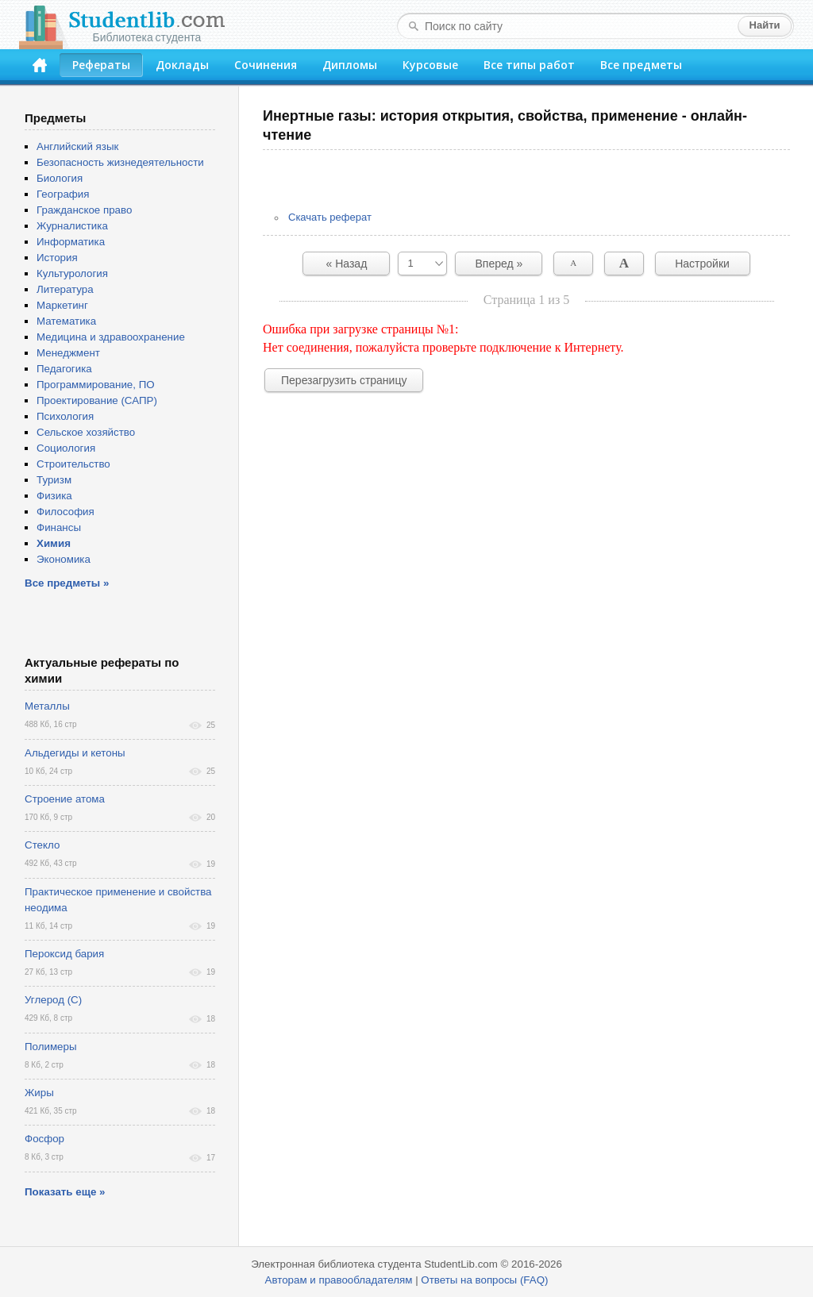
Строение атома (65, 799)
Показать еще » (65, 1192)
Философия (65, 512)
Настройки (702, 263)
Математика (66, 321)
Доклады (182, 64)
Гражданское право (84, 210)
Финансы (59, 527)
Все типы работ (529, 64)
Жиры (39, 1093)
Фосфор (44, 1139)
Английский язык (77, 146)
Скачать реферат (330, 217)
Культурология (72, 273)
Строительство (73, 464)
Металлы (47, 706)
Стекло (42, 845)
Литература (65, 289)
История (57, 258)
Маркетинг (62, 305)
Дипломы (349, 64)
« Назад (347, 263)
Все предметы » (67, 583)
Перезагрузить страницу (343, 380)
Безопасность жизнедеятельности (120, 162)
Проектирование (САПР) (97, 400)
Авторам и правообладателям (339, 1280)
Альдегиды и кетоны (75, 753)
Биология (60, 178)
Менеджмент (68, 353)
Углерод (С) (53, 1000)
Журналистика (72, 226)
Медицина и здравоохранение (111, 337)
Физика (54, 496)
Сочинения (265, 64)
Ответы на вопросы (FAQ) (484, 1280)
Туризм (54, 480)
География (63, 194)
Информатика (71, 242)
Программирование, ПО (96, 385)
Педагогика (64, 369)
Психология (65, 416)
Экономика (64, 559)
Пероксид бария (64, 954)
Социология (66, 448)
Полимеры (51, 1047)
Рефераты (101, 64)
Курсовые (430, 64)
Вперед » (499, 263)
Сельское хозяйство (86, 432)
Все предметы (641, 64)
